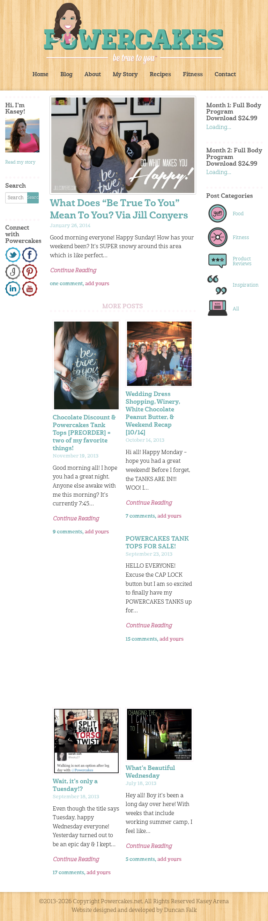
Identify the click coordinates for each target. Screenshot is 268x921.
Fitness (193, 75)
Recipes (160, 75)
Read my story (20, 162)
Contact (225, 75)
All (236, 309)
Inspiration (244, 285)
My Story (125, 75)
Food (238, 213)
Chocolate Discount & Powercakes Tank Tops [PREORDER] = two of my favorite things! (84, 433)
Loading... (218, 127)
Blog (66, 75)
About (92, 75)
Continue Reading (73, 271)
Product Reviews (242, 261)
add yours (97, 283)
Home (40, 75)
